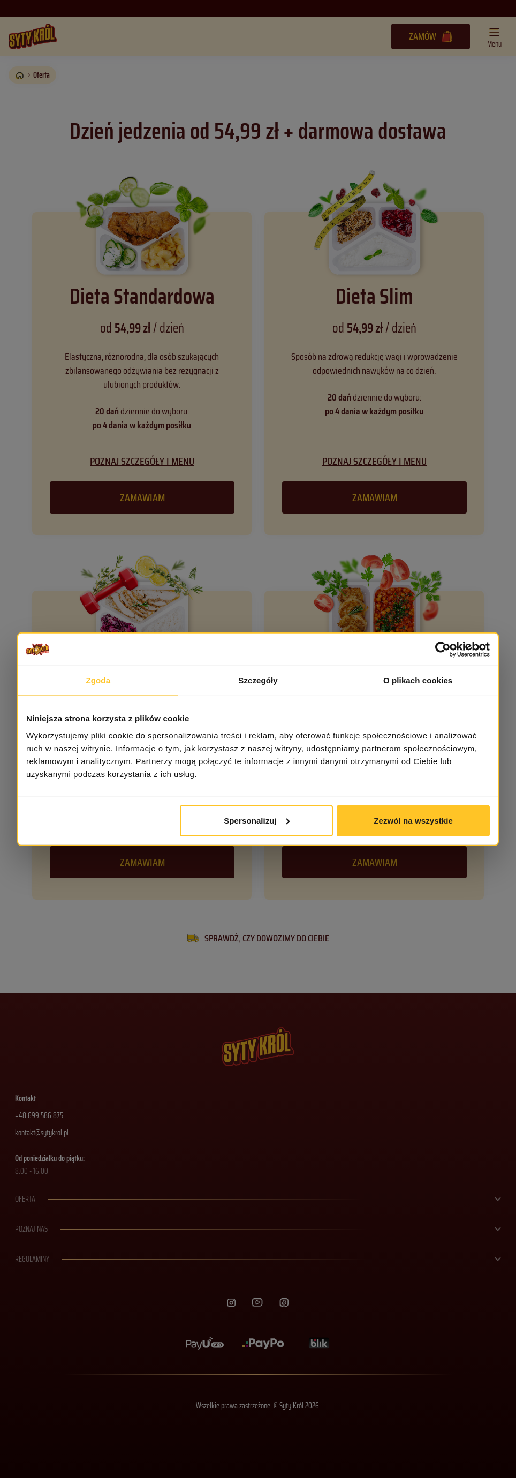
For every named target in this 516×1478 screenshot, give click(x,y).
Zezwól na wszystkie (413, 820)
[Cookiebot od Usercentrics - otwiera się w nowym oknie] (443, 650)
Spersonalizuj (257, 820)
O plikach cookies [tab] (417, 680)
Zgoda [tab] (98, 680)
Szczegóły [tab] (257, 680)
